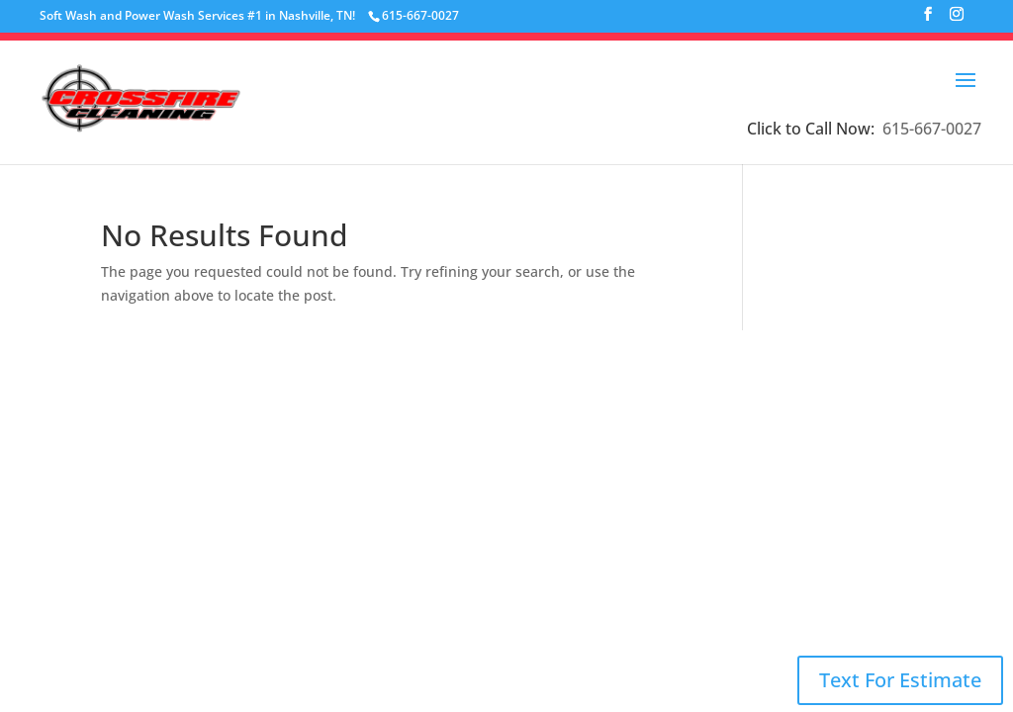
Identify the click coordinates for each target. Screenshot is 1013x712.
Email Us (689, 464)
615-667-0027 (931, 128)
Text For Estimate (900, 680)
